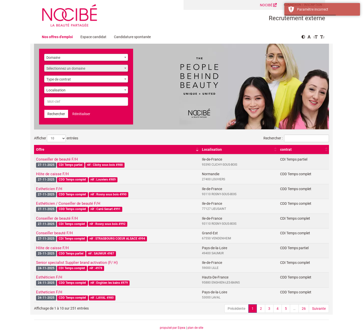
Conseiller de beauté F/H (57, 159)
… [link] (294, 309)
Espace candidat (93, 37)
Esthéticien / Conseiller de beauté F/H (68, 203)
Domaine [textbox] (53, 58)
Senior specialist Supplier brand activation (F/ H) (77, 262)
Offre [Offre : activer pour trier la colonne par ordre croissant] (40, 149)
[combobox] (86, 57)
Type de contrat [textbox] (58, 79)
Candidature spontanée (132, 37)
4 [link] (278, 309)
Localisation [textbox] (56, 90)
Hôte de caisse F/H (52, 174)
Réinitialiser (81, 114)
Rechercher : (296, 138)
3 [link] (269, 309)
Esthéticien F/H (49, 277)
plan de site (195, 327)
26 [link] (304, 309)
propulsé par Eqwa (173, 327)
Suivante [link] (319, 309)
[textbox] (86, 68)
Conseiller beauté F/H (54, 233)
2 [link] (261, 309)
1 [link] (253, 309)
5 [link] (286, 309)
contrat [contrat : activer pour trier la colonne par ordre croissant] (286, 149)
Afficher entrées (56, 138)
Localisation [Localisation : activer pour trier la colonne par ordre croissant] (212, 149)
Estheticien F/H (49, 189)
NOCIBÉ (268, 5)
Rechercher (56, 114)
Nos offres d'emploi (57, 37)
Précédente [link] (236, 309)
